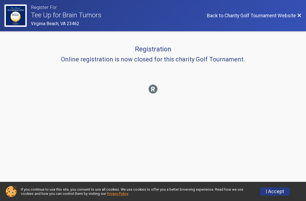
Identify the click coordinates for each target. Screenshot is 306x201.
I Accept (275, 191)
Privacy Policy (117, 194)
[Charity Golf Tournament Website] (17, 15)
